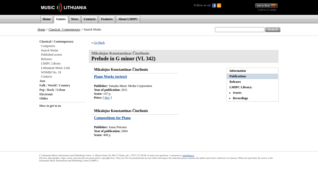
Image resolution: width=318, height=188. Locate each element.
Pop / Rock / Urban (52, 90)
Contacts (90, 19)
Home (47, 19)
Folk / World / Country (54, 85)
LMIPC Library (51, 63)
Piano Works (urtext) (110, 77)
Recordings (240, 98)
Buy (107, 97)
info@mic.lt (188, 155)
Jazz (42, 81)
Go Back (99, 42)
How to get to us (50, 106)
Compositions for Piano (112, 118)
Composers (48, 46)
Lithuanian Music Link (55, 68)
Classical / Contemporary (64, 29)
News (74, 19)
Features (107, 19)
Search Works (49, 50)
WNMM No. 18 (51, 72)
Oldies (43, 98)
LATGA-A (263, 10)
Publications (237, 76)
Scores (237, 93)
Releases (46, 59)
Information (237, 71)
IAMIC (273, 10)
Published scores (51, 54)
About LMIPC (128, 19)
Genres (61, 19)
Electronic (46, 94)
